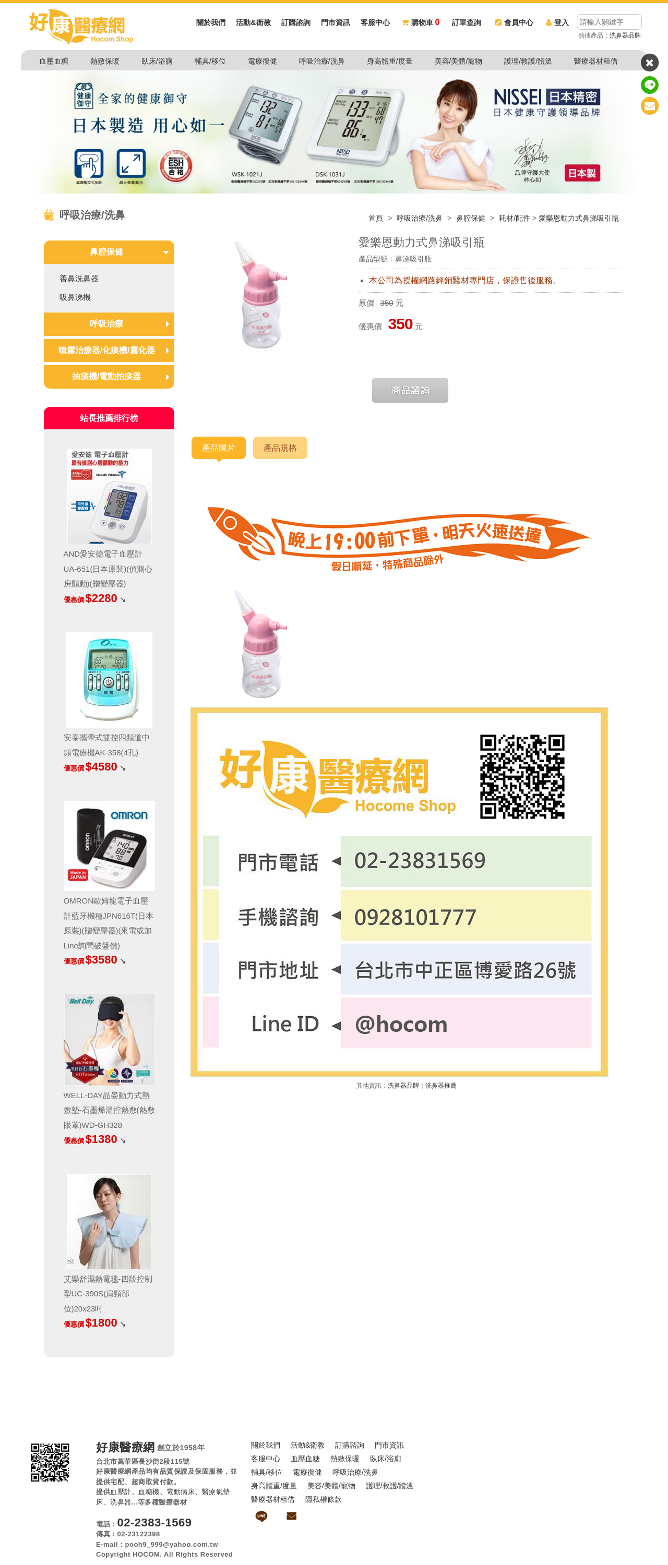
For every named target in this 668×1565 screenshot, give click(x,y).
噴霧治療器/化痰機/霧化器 (106, 350)
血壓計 (121, 1492)
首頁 (375, 218)
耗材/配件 (514, 218)
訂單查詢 (466, 22)
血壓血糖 (53, 61)
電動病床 (180, 1492)
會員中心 (514, 22)
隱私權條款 (323, 1499)
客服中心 (375, 22)
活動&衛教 (253, 22)
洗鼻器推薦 (441, 1085)
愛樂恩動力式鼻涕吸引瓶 (579, 218)
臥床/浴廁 (157, 61)
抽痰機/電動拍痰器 (106, 376)
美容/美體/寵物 (459, 61)
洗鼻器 (121, 1502)
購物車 (420, 22)
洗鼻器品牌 (625, 35)
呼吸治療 (106, 323)
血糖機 (149, 1492)
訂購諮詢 (296, 22)
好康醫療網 (125, 1447)
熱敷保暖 (105, 61)
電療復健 (262, 61)
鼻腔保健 (471, 218)
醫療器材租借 (596, 61)
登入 (557, 22)
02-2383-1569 (154, 1522)
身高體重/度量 (390, 61)
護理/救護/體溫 (528, 61)
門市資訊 (335, 22)
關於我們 (210, 22)
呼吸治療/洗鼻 (322, 61)
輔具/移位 (210, 61)
